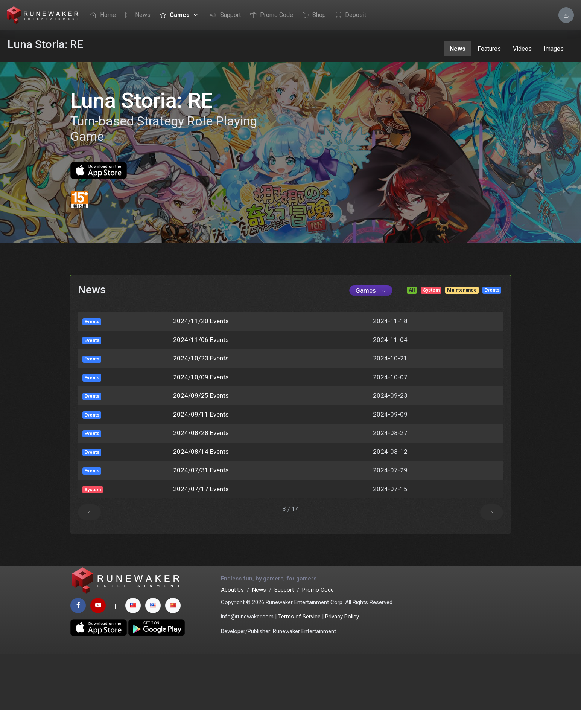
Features (489, 48)
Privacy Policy (342, 672)
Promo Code (269, 15)
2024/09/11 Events (201, 465)
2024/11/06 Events (201, 390)
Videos (522, 48)
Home (101, 15)
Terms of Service (299, 672)
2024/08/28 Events (201, 483)
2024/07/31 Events (201, 520)
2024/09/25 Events (201, 446)
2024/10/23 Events (201, 408)
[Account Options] (566, 15)
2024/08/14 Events (201, 502)
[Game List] (370, 341)
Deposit (349, 15)
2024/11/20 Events (201, 371)
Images (554, 48)
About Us (232, 645)
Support (224, 15)
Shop (312, 15)
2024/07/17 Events (201, 539)
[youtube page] (98, 661)
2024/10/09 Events (201, 427)
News (136, 15)
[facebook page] (78, 661)
